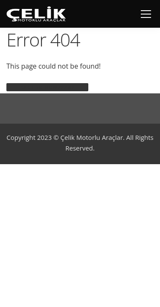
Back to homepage (47, 87)
